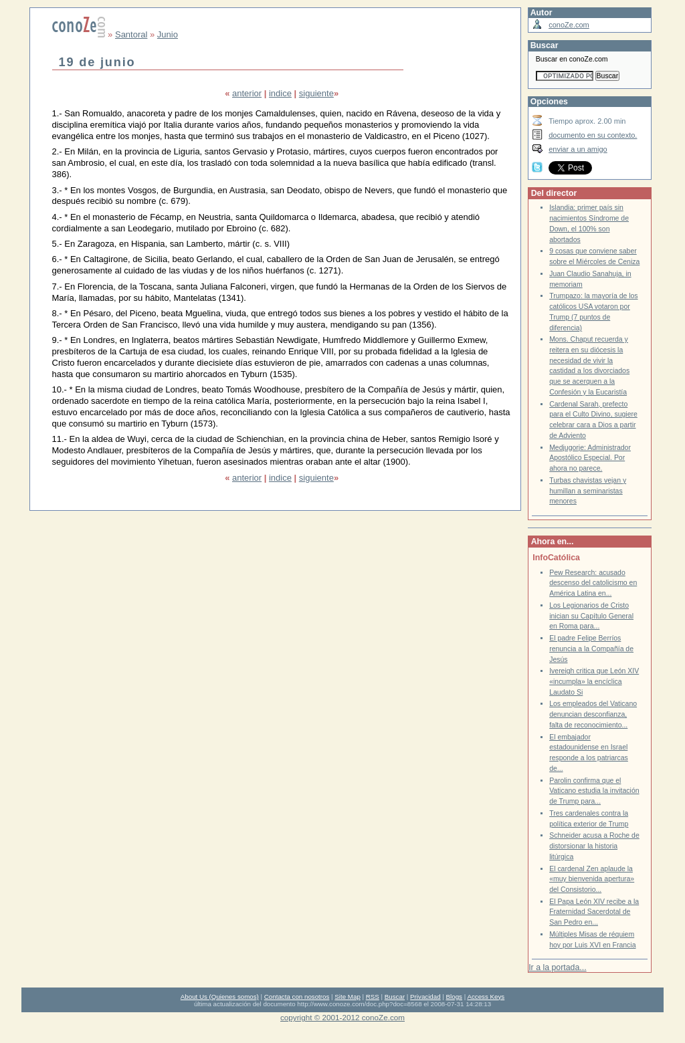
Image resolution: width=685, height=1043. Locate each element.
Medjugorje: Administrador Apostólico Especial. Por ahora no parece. (590, 458)
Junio (167, 34)
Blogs (454, 996)
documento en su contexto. (593, 135)
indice (280, 93)
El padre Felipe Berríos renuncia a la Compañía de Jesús (591, 648)
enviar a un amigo (578, 149)
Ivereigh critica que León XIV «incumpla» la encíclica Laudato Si (594, 681)
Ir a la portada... (557, 967)
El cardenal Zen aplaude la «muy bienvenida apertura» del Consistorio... (591, 879)
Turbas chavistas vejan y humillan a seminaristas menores (587, 491)
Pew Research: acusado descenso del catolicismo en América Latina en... (593, 583)
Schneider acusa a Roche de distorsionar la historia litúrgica (594, 846)
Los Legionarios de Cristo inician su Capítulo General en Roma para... (591, 616)
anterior (247, 93)
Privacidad (425, 996)
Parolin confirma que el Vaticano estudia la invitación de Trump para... (594, 791)
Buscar (395, 996)
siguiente (316, 93)
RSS (372, 996)
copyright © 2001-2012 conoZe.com (342, 1017)
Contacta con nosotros (297, 996)
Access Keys (485, 996)
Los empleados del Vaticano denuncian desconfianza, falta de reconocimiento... (593, 714)
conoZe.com (569, 25)
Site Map (347, 996)
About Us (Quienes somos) (220, 996)
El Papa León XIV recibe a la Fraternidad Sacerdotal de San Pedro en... (594, 912)
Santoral (131, 34)
